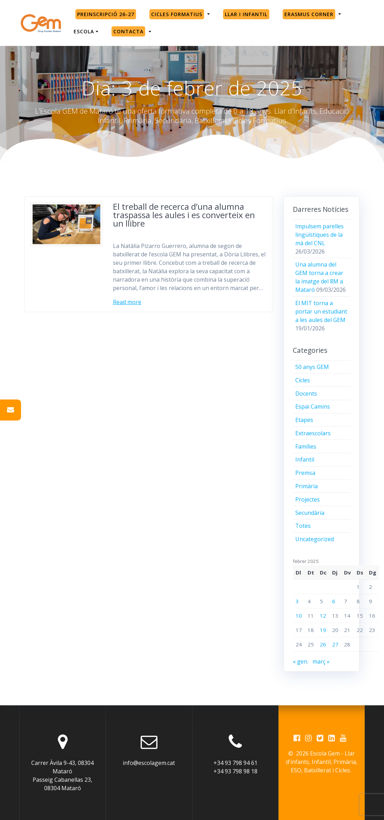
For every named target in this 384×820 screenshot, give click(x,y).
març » (321, 661)
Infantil (304, 459)
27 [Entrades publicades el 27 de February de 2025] (335, 644)
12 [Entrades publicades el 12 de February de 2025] (323, 615)
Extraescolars (313, 433)
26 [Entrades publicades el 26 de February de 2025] (323, 644)
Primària (306, 486)
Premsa (305, 473)
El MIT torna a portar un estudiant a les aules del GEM (321, 311)
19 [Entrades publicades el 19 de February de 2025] (323, 629)
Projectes (307, 499)
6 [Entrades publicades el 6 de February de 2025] (333, 601)
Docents (306, 393)
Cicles (302, 380)
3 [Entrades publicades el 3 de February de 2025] (297, 601)
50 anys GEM (312, 367)
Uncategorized (314, 539)
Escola (84, 31)
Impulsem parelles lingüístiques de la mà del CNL (319, 234)
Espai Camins (312, 406)
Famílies (305, 446)
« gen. (300, 661)
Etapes (304, 420)
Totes (303, 526)
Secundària (309, 513)
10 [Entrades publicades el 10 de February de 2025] (299, 615)
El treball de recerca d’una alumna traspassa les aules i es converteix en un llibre (184, 215)
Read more (127, 302)
